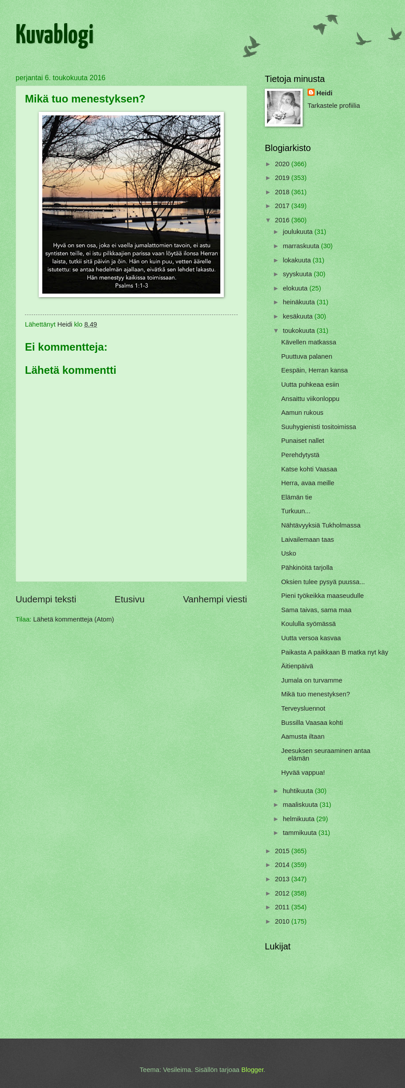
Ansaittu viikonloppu (310, 398)
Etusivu (129, 599)
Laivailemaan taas (307, 539)
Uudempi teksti (46, 599)
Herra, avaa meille (307, 483)
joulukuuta (298, 231)
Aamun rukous (302, 412)
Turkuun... (296, 511)
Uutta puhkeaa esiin (310, 384)
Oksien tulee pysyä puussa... (323, 581)
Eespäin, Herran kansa (314, 370)
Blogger (252, 1069)
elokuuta (296, 288)
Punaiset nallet (302, 440)
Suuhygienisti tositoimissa (318, 426)
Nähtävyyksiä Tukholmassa (320, 525)
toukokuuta (299, 330)
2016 (283, 220)
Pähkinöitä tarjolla (307, 567)
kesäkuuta (298, 316)
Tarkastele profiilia (334, 105)
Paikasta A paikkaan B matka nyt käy (335, 652)
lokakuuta (297, 260)
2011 (283, 907)
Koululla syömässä (308, 623)
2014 (283, 864)
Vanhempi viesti (215, 599)
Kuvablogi (54, 36)
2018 (283, 192)
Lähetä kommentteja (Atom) (73, 619)
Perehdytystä (300, 454)
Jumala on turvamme (311, 680)
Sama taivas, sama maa (316, 610)
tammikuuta (300, 832)
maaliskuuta (301, 804)
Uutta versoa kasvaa (311, 638)
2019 (283, 177)
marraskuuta (302, 246)
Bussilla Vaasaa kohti (312, 722)
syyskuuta (298, 274)
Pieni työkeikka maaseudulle (322, 595)
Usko (288, 553)
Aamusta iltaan (302, 736)
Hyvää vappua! (303, 772)
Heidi (324, 93)
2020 (283, 164)
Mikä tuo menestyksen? (315, 694)
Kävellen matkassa (308, 342)
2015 (283, 851)
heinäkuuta (299, 302)
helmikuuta (299, 818)
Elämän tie (296, 497)
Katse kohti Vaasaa (309, 469)
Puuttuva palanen (306, 356)
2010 (283, 921)
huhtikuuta (299, 790)
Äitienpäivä (297, 666)
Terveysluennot (303, 708)
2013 (283, 879)
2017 (283, 205)
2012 (283, 893)
